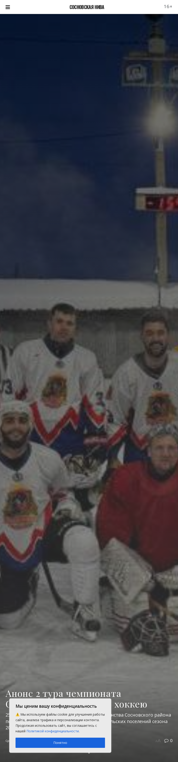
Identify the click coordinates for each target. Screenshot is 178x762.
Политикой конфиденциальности (52, 731)
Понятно (60, 742)
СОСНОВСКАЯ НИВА (87, 7)
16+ (168, 6)
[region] (60, 725)
